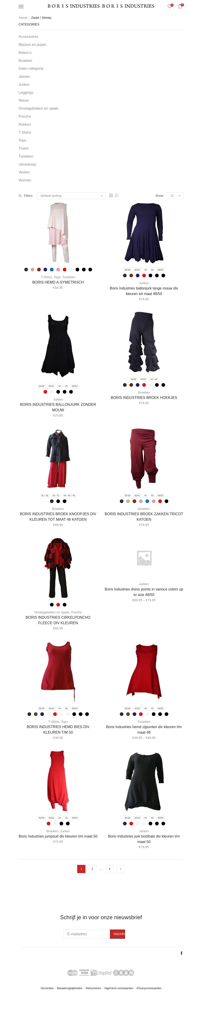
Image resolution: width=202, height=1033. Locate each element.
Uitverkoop (27, 164)
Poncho (76, 612)
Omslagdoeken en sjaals (51, 612)
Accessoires (28, 37)
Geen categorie (31, 68)
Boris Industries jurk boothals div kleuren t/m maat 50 (144, 839)
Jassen (24, 76)
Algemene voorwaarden (118, 988)
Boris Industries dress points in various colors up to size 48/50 (144, 592)
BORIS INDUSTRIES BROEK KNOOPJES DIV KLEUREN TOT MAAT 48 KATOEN (58, 516)
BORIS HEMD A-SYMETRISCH (58, 282)
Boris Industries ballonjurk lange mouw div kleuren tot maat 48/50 (144, 291)
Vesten (24, 172)
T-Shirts (46, 277)
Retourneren (93, 988)
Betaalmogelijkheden (69, 988)
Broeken (144, 392)
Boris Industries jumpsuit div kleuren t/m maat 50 (58, 836)
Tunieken (68, 277)
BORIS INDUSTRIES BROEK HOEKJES (144, 398)
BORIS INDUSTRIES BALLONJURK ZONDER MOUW (58, 407)
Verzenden (47, 988)
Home (23, 17)
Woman (25, 180)
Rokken (25, 124)
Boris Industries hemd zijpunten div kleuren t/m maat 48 (144, 729)
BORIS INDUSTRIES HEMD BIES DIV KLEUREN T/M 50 (58, 729)
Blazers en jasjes (32, 45)
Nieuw (24, 100)
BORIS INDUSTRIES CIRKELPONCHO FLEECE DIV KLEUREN (58, 620)
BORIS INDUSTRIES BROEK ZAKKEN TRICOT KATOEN (144, 516)
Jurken (144, 283)
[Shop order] (71, 195)
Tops (57, 277)
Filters (26, 196)
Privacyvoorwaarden (148, 988)
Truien (24, 148)
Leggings (26, 93)
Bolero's (25, 53)
